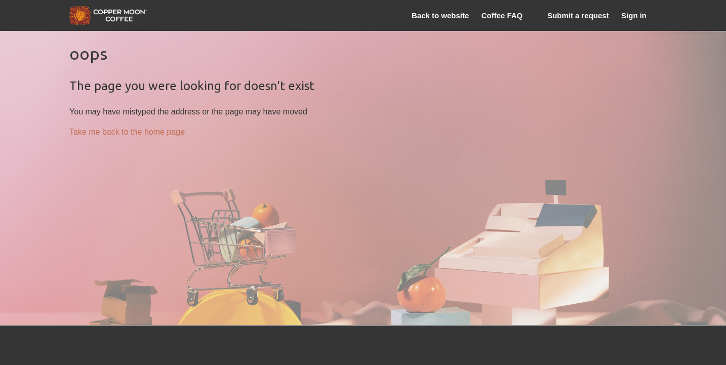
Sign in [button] (634, 15)
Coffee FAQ (502, 15)
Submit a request (578, 15)
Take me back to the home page (127, 131)
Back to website (440, 15)
